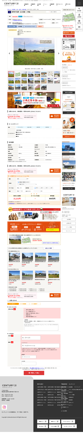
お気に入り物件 (48, 248)
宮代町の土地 (60, 406)
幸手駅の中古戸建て (23, 288)
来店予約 (79, 22)
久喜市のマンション (41, 393)
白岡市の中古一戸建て (42, 401)
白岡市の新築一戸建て (42, 398)
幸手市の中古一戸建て (52, 401)
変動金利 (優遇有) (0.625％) (23, 182)
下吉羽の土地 (41, 290)
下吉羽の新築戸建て (13, 290)
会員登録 (79, 16)
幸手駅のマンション (33, 288)
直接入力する (21, 184)
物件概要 (20, 26)
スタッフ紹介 (71, 390)
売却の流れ (63, 397)
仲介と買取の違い (65, 403)
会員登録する (69, 109)
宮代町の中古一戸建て (62, 401)
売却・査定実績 (64, 394)
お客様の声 (68, 223)
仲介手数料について (65, 409)
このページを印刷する (69, 41)
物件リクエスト (79, 28)
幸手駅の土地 (41, 288)
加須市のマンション (52, 393)
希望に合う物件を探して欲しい (29, 313)
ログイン (69, 112)
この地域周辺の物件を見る (17, 20)
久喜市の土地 (40, 396)
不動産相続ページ (65, 392)
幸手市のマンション (52, 403)
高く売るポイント (65, 405)
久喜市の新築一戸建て (42, 388)
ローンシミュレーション (30, 26)
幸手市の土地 (50, 406)
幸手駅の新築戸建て (13, 288)
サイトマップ (69, 231)
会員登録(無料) (11, 203)
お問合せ (40, 26)
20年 (50, 187)
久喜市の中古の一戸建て (42, 390)
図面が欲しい (25, 315)
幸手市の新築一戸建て (52, 398)
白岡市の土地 (40, 406)
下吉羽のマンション (33, 290)
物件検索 (79, 9)
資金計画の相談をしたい (28, 316)
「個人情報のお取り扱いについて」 (37, 369)
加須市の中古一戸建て (52, 390)
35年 (36, 187)
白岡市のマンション (41, 403)
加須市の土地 (50, 396)
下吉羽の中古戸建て (23, 290)
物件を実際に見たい (27, 309)
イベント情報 (69, 227)
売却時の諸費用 (64, 399)
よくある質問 (64, 412)
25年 (46, 187)
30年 (41, 187)
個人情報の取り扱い (78, 390)
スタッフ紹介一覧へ (69, 188)
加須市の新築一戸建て (52, 388)
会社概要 (69, 219)
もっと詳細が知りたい (27, 311)
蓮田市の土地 (60, 396)
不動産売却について (69, 136)
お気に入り (71, 403)
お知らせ (70, 393)
